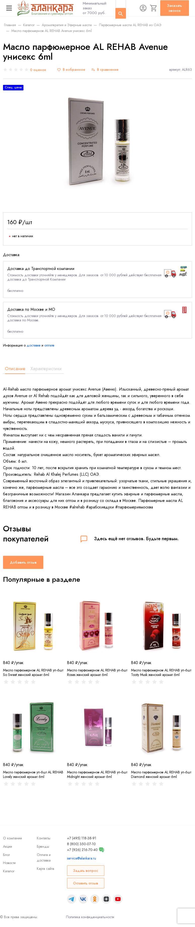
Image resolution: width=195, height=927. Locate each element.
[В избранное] (71, 70)
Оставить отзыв (85, 883)
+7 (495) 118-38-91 (81, 838)
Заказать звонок (174, 8)
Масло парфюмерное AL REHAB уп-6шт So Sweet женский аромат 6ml (33, 672)
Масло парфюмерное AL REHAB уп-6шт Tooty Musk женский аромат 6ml (161, 672)
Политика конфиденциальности (90, 916)
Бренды (43, 846)
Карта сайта (45, 868)
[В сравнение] (104, 70)
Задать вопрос (85, 870)
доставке (34, 345)
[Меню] (9, 8)
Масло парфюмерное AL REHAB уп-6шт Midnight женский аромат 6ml (97, 774)
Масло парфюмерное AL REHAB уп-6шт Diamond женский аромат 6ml (161, 774)
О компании (12, 838)
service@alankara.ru (81, 858)
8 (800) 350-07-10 (81, 843)
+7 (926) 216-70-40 (82, 849)
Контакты (43, 838)
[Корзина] (154, 8)
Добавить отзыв (23, 562)
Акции (7, 846)
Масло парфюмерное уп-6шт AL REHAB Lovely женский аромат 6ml (33, 774)
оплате (49, 345)
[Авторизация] (143, 8)
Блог (6, 854)
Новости (9, 862)
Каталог (8, 871)
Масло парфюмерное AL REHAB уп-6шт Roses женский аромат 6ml (97, 672)
